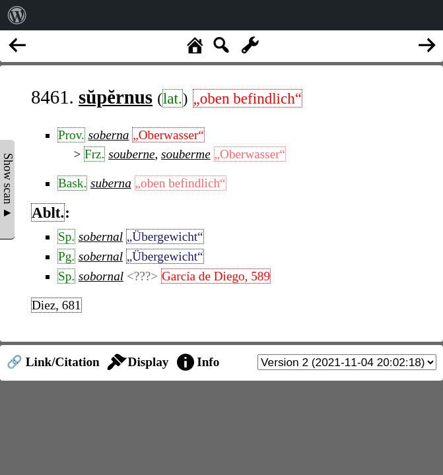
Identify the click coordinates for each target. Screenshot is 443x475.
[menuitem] (17, 15)
